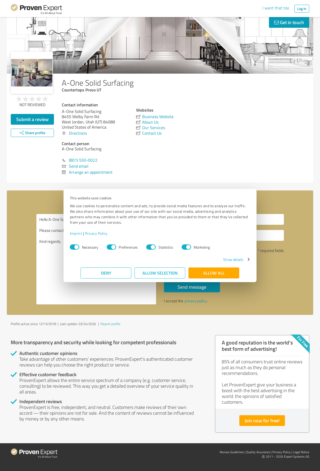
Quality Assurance (258, 452)
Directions (78, 133)
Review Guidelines (232, 452)
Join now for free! (262, 420)
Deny (106, 273)
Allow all (214, 273)
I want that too (275, 8)
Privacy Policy (107, 233)
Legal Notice (301, 452)
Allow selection (160, 273)
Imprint (87, 233)
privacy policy (196, 301)
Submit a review (32, 119)
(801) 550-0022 (83, 160)
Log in (301, 8)
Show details (222, 259)
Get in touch (289, 22)
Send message (192, 286)
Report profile (110, 323)
